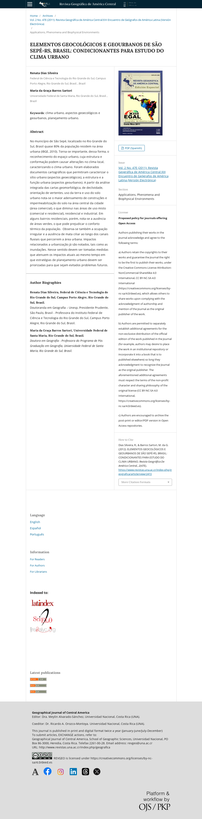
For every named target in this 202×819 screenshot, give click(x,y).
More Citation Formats (135, 482)
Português (37, 534)
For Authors (37, 565)
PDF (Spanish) (133, 148)
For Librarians (38, 571)
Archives (48, 16)
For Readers (37, 559)
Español (35, 528)
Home (34, 16)
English (35, 522)
